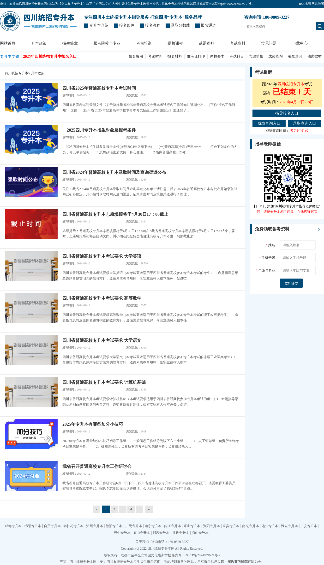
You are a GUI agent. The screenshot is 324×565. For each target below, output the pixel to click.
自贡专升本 (52, 526)
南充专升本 (250, 526)
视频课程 (175, 43)
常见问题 (268, 43)
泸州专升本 (94, 526)
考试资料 (237, 43)
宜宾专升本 (231, 526)
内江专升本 (172, 526)
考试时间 (155, 56)
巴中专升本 (122, 533)
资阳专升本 (211, 526)
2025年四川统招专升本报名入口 (50, 56)
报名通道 (208, 25)
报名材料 (175, 56)
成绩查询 (275, 56)
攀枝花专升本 (73, 526)
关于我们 (142, 542)
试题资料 (206, 43)
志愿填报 (256, 56)
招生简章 (70, 43)
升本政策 (39, 43)
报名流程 (152, 25)
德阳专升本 (114, 526)
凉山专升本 (200, 533)
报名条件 (126, 25)
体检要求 (217, 56)
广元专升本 (133, 526)
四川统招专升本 (16, 73)
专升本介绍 (98, 25)
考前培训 (144, 43)
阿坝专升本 (161, 533)
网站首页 (7, 43)
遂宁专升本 (153, 526)
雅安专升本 (289, 526)
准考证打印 (196, 56)
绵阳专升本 (32, 526)
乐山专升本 (192, 526)
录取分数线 (180, 25)
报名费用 (136, 56)
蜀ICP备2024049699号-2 (202, 555)
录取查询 (295, 56)
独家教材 (314, 56)
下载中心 (300, 43)
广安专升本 (308, 526)
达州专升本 (270, 526)
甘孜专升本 (180, 533)
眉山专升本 (141, 533)
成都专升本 (13, 526)
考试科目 (236, 56)
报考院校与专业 (107, 43)
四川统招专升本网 (161, 548)
